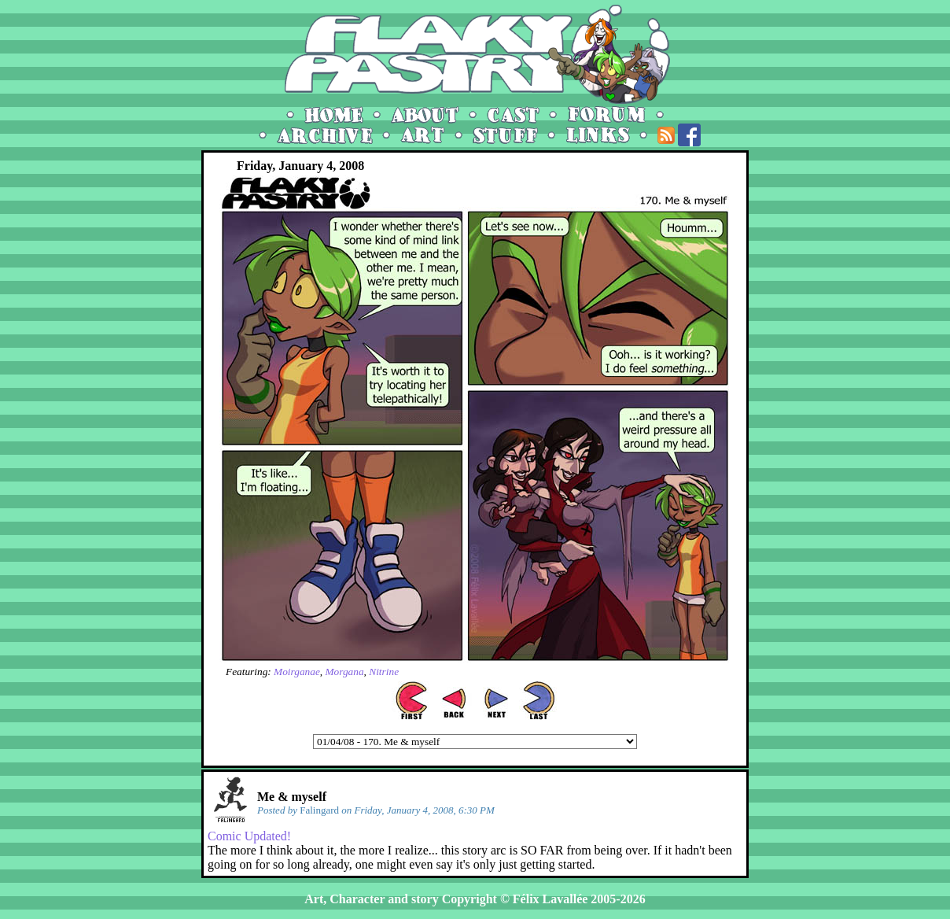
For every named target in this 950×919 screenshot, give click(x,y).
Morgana (344, 671)
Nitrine (384, 671)
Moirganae (297, 671)
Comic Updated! (249, 836)
